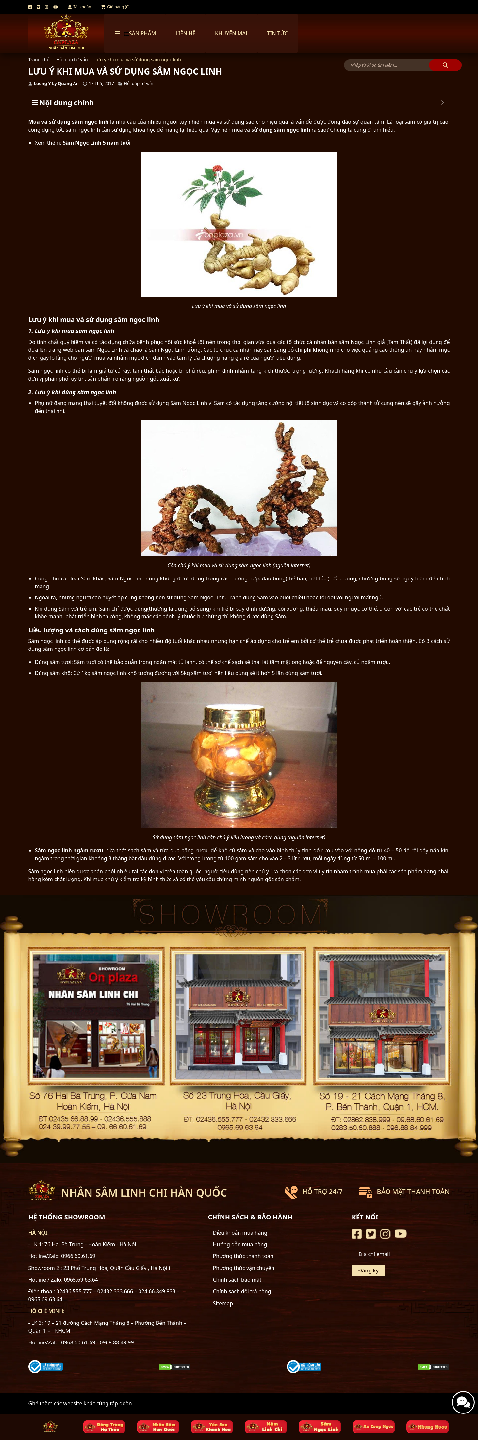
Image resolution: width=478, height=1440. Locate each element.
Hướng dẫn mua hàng (240, 1244)
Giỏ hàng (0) (115, 6)
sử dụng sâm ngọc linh (280, 129)
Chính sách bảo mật (237, 1279)
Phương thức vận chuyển (243, 1267)
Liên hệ (185, 33)
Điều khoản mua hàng (240, 1232)
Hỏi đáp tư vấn (72, 59)
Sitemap (223, 1303)
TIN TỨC (277, 33)
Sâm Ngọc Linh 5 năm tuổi (97, 142)
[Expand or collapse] (442, 102)
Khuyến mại (231, 33)
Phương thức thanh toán (243, 1256)
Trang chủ (39, 59)
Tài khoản (79, 6)
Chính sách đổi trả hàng (242, 1291)
